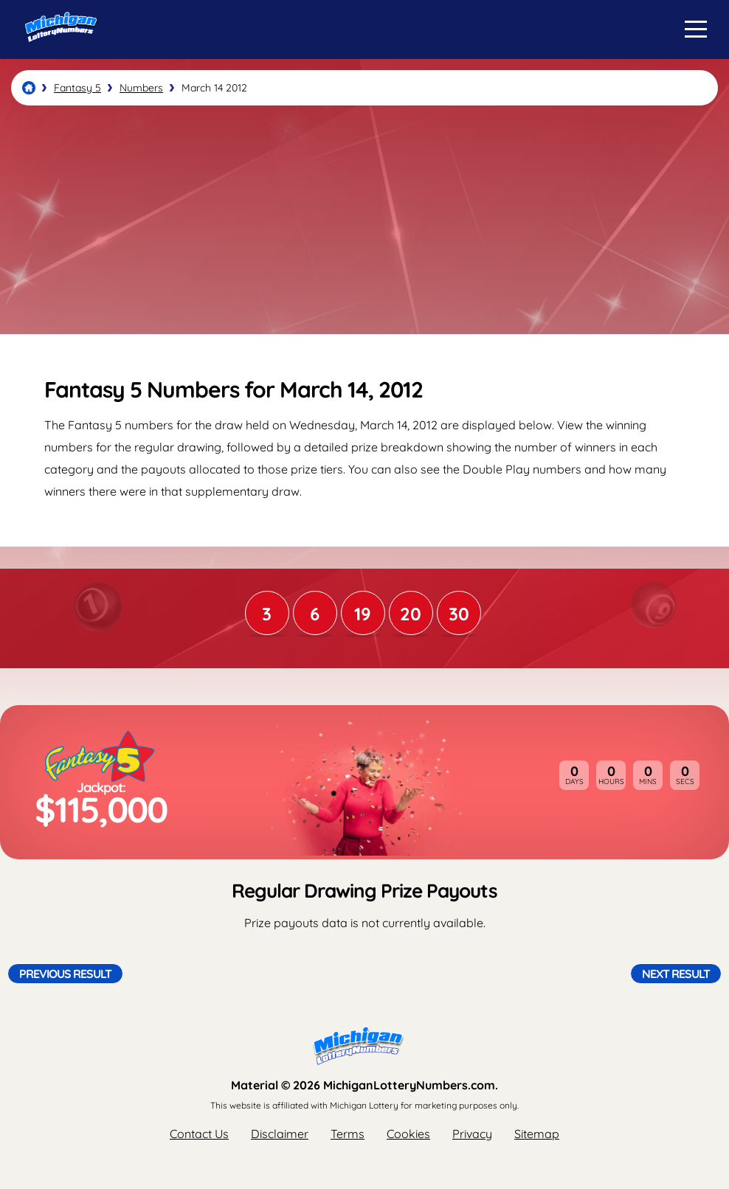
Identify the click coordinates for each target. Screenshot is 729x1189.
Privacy (472, 1133)
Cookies (408, 1133)
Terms (347, 1133)
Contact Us (199, 1133)
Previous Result (65, 973)
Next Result (676, 973)
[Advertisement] (364, 220)
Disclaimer (279, 1133)
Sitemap (536, 1133)
